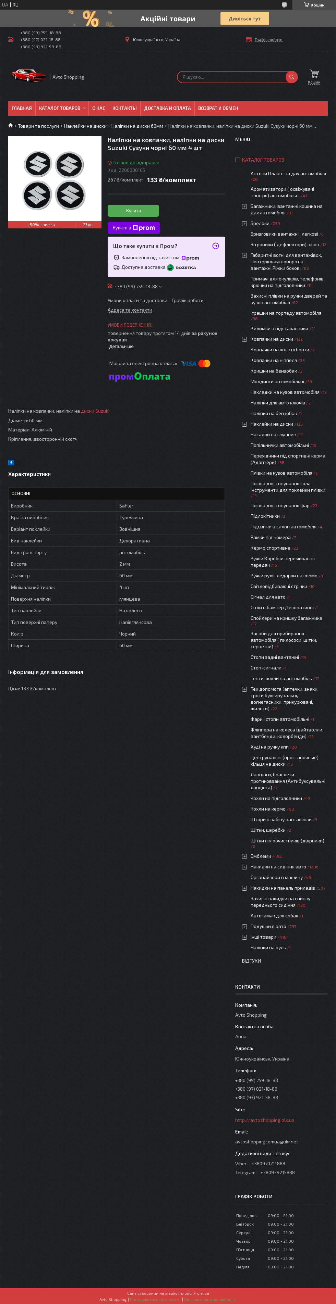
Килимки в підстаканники (279, 328)
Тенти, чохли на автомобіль (281, 678)
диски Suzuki (95, 411)
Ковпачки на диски (272, 339)
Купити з (134, 228)
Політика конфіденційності (210, 1299)
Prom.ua (201, 1293)
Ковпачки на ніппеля (274, 360)
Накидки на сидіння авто (278, 866)
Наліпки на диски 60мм (137, 126)
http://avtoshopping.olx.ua (265, 1120)
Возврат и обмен (218, 108)
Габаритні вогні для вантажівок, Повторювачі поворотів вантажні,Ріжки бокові (286, 261)
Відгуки (251, 961)
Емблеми (261, 856)
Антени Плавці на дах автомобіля (288, 173)
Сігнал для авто (268, 597)
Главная (22, 108)
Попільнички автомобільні (280, 445)
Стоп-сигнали (266, 667)
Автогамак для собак (274, 915)
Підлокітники (265, 516)
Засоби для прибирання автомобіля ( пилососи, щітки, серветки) (284, 639)
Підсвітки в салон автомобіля (283, 526)
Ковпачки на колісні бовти (280, 349)
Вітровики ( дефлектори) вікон (285, 244)
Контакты (124, 108)
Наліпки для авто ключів (278, 402)
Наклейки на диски (85, 126)
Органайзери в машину (277, 877)
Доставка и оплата (167, 108)
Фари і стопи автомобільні (280, 719)
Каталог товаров (59, 108)
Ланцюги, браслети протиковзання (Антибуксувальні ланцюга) (288, 781)
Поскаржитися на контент (155, 1299)
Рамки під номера (271, 537)
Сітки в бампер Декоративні (282, 607)
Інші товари (263, 937)
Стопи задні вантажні (275, 657)
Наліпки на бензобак (274, 413)
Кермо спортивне (270, 548)
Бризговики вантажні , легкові (284, 234)
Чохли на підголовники (276, 798)
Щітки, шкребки (268, 830)
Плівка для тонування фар (280, 505)
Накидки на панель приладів (283, 888)
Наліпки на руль (268, 947)
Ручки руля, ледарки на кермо (284, 575)
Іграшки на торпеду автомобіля (286, 313)
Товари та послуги (38, 126)
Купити (133, 210)
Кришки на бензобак (274, 371)
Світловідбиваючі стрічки (279, 586)
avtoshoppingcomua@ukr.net (266, 1141)
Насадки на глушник (273, 434)
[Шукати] (292, 77)
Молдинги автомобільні (277, 381)
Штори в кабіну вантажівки (281, 819)
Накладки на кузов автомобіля (285, 392)
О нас (98, 108)
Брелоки (260, 223)
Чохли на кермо (268, 809)
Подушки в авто (268, 926)
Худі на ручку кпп (270, 747)
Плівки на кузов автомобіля (281, 473)
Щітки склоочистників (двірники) (287, 840)
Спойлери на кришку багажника (286, 618)
